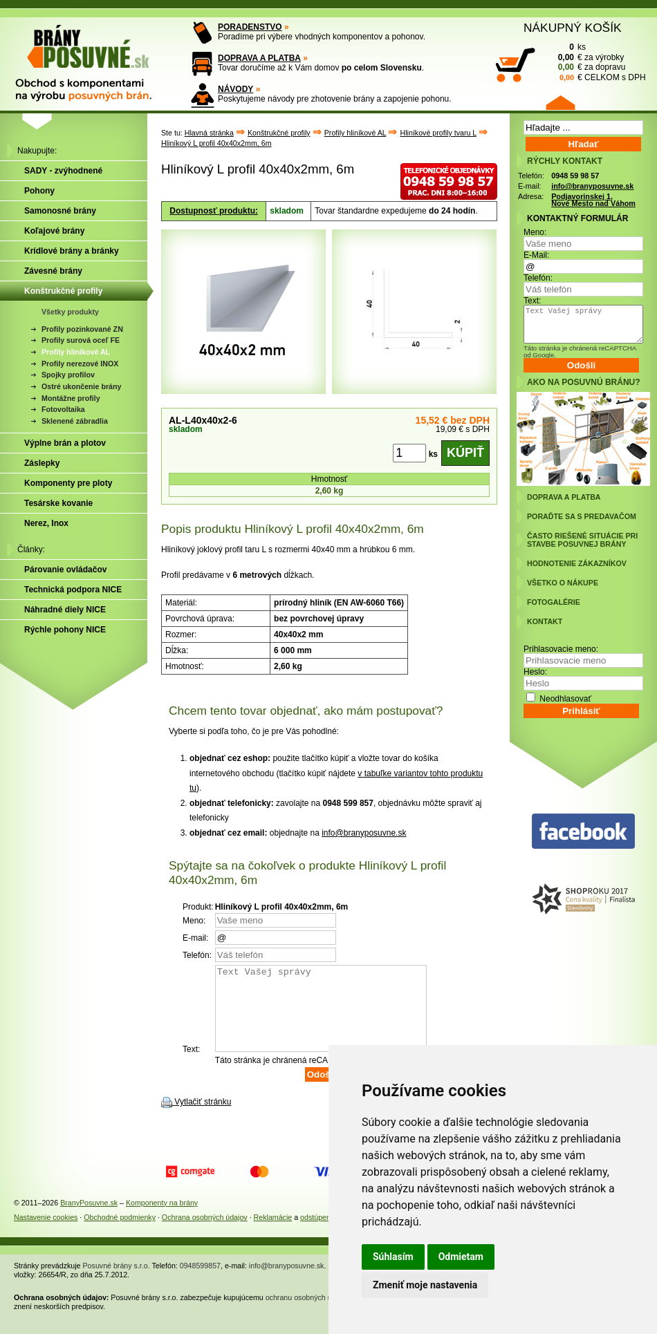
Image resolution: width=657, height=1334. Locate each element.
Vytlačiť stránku (202, 1118)
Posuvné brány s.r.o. (116, 1282)
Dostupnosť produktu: (213, 211)
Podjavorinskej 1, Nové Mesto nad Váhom (593, 200)
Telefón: (538, 278)
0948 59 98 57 (575, 175)
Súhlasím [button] (393, 1256)
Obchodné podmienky (120, 1234)
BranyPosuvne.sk (89, 1219)
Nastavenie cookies (45, 1234)
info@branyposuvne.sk (364, 833)
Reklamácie (273, 1234)
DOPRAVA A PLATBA (259, 58)
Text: (532, 301)
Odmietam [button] (460, 1256)
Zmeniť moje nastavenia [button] (425, 1284)
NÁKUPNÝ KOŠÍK (573, 28)
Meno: (535, 232)
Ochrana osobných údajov (205, 1234)
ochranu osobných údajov (307, 1314)
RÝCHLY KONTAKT (564, 161)
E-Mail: (536, 255)
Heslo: (535, 672)
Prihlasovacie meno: (561, 649)
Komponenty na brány (162, 1219)
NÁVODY (235, 89)
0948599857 (200, 1282)
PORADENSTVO (250, 27)
